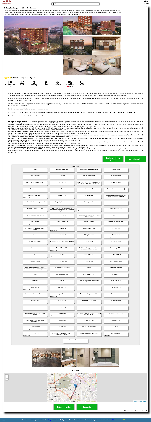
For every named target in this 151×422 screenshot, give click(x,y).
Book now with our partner (113, 159)
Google (50, 420)
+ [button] (7, 376)
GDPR (112, 420)
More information (135, 159)
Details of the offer (64, 407)
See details (87, 407)
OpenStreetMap (142, 401)
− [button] (7, 378)
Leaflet (135, 401)
